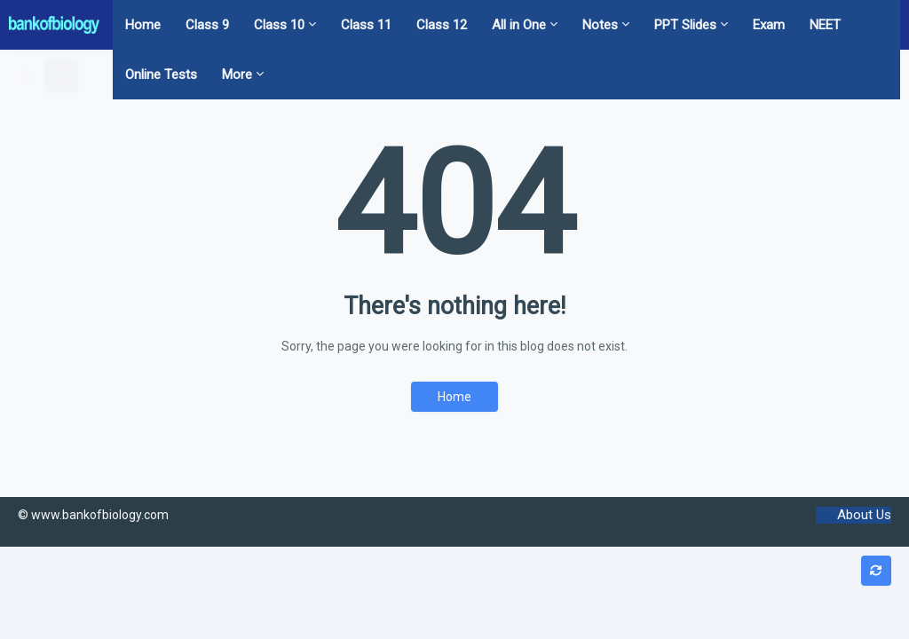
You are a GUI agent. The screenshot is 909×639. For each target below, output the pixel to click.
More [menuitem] (237, 75)
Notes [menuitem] (600, 25)
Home (454, 397)
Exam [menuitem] (769, 25)
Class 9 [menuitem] (207, 25)
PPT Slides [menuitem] (685, 25)
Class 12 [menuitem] (441, 25)
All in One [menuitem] (519, 25)
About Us (864, 515)
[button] (27, 75)
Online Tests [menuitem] (161, 75)
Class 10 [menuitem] (279, 25)
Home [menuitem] (143, 25)
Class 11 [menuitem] (366, 25)
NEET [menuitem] (825, 25)
